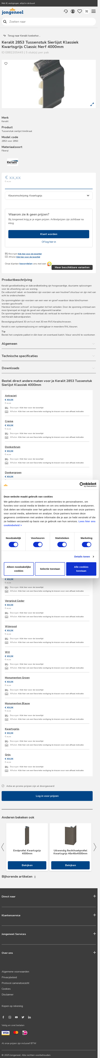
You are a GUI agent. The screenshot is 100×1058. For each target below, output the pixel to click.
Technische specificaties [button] (20, 356)
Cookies (6, 989)
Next (95, 847)
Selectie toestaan (50, 568)
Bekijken (27, 865)
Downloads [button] (10, 368)
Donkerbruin (12, 447)
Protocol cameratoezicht (15, 983)
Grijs (8, 755)
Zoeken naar (5, 21)
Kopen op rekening (12, 1006)
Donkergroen (13, 472)
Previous (2, 847)
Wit (7, 652)
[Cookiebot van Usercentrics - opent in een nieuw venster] (82, 484)
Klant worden (48, 234)
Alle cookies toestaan (81, 568)
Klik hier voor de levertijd (30, 253)
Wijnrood (11, 626)
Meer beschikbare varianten (72, 267)
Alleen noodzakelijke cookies (19, 568)
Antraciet (11, 396)
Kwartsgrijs (12, 729)
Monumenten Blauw (17, 703)
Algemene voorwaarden (15, 971)
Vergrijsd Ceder (14, 601)
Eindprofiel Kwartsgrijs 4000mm (27, 852)
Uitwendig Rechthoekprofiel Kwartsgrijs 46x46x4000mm (70, 852)
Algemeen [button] (9, 343)
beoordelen (26, 263)
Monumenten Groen (17, 677)
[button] (93, 11)
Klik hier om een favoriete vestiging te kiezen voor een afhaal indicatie (51, 411)
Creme (9, 421)
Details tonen (82, 556)
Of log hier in (49, 242)
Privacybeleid (9, 977)
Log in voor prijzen (47, 796)
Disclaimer (7, 994)
